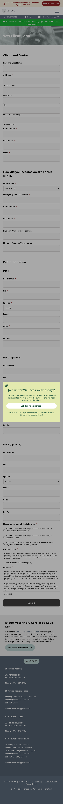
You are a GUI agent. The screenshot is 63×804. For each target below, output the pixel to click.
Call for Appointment (32, 405)
